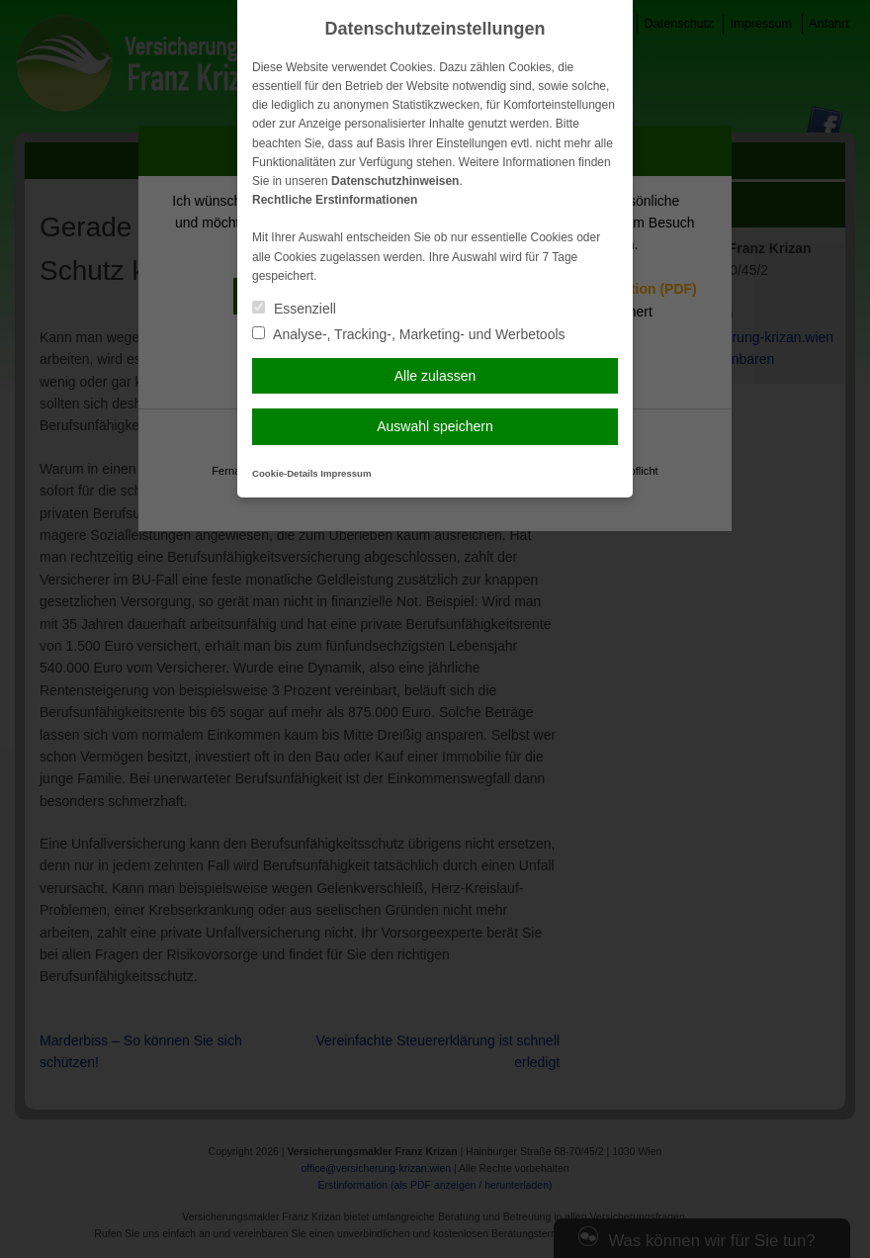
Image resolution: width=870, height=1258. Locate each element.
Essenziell (294, 308)
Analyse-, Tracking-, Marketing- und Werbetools (409, 334)
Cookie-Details (285, 473)
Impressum (345, 473)
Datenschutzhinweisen (395, 181)
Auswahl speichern (435, 426)
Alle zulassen (435, 376)
